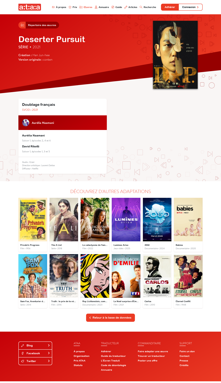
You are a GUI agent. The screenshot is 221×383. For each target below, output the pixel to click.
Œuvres (82, 7)
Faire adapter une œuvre (153, 353)
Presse (184, 362)
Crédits (184, 366)
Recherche (145, 7)
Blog (35, 347)
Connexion (190, 7)
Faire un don (187, 353)
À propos (55, 7)
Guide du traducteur (113, 357)
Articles (127, 7)
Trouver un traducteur (151, 357)
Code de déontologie (113, 366)
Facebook (35, 355)
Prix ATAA (79, 362)
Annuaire (98, 7)
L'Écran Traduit (110, 362)
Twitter (35, 362)
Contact (184, 357)
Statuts (78, 366)
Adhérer (167, 7)
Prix (69, 7)
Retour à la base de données (110, 319)
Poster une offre (147, 362)
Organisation (81, 357)
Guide (113, 7)
